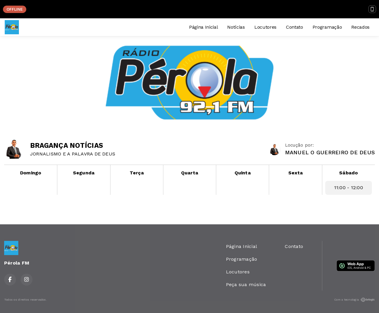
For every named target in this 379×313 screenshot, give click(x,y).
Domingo (30, 173)
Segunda (84, 173)
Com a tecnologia (354, 300)
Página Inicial (203, 27)
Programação (327, 27)
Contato (294, 27)
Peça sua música (246, 284)
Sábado (348, 173)
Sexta (295, 173)
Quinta (243, 173)
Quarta (189, 173)
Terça (137, 173)
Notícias (236, 27)
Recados (360, 27)
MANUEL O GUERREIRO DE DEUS (330, 152)
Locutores (265, 27)
